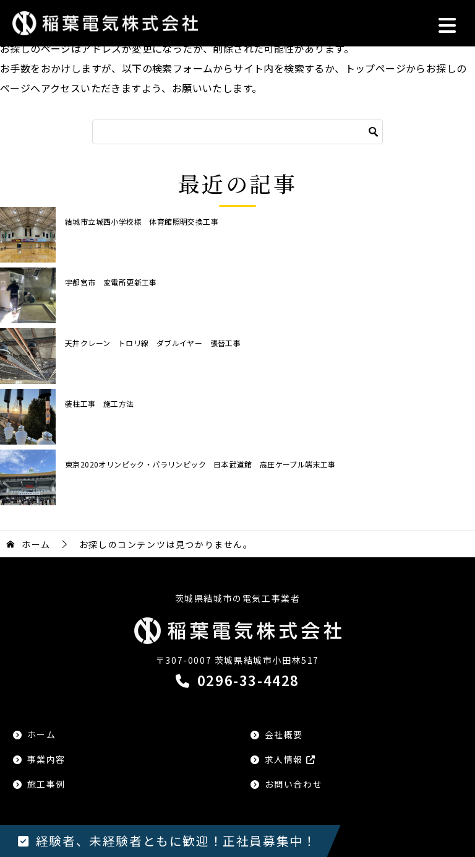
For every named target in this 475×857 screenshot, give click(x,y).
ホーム (41, 734)
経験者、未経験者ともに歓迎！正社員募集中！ (177, 841)
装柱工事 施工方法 (99, 403)
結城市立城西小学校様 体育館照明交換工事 (141, 221)
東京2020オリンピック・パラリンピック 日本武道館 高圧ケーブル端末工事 (200, 464)
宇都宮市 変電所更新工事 (111, 282)
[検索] (237, 132)
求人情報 (290, 759)
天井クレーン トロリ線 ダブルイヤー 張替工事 (153, 342)
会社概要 (284, 734)
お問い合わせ (294, 784)
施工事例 (46, 784)
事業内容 (46, 759)
